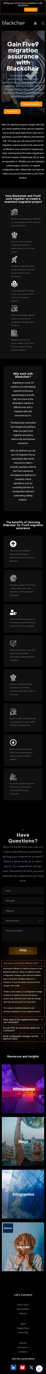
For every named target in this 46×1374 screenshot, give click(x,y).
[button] (23, 949)
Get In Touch (23, 1291)
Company (23, 1338)
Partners (23, 1299)
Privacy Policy (23, 1314)
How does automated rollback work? (21, 949)
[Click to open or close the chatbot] (39, 1368)
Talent (23, 1310)
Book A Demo (23, 1295)
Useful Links (23, 1319)
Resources (23, 1333)
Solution (23, 1329)
